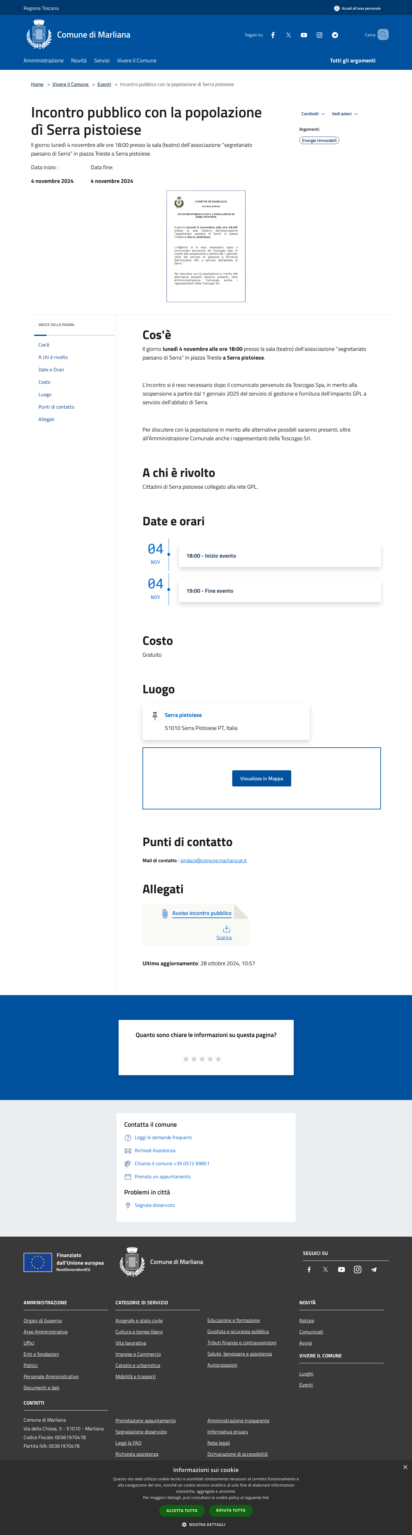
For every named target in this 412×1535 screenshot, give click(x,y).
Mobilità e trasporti (135, 1376)
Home (37, 84)
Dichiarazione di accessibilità (237, 1454)
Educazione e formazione (233, 1320)
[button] (206, 1524)
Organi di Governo (43, 1320)
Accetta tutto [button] (181, 1510)
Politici (31, 1365)
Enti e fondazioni (41, 1354)
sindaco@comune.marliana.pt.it (213, 860)
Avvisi (305, 1343)
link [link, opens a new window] (265, 1497)
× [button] (405, 1467)
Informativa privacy (227, 1431)
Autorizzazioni (222, 1365)
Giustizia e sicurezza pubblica (238, 1331)
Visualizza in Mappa (261, 778)
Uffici (29, 1343)
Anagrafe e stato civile (139, 1320)
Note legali (218, 1443)
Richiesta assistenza (136, 1454)
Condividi (314, 114)
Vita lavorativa (130, 1343)
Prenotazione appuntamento (145, 1420)
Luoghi (306, 1373)
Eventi (104, 84)
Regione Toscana (41, 8)
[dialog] (206, 1498)
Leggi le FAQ (128, 1443)
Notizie (306, 1320)
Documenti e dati (42, 1387)
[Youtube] (295, 34)
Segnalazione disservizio (141, 1431)
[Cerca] (381, 34)
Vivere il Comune (71, 84)
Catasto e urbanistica (137, 1365)
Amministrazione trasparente (238, 1420)
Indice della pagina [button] (56, 325)
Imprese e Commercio (138, 1354)
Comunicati (311, 1331)
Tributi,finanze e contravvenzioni (242, 1342)
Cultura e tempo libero (139, 1331)
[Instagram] (310, 34)
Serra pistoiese (183, 715)
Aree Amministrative (46, 1331)
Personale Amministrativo (51, 1376)
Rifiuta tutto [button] (231, 1510)
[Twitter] (279, 34)
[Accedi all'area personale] (357, 8)
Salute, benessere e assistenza (239, 1353)
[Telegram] (326, 34)
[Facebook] (264, 34)
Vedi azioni (346, 114)
